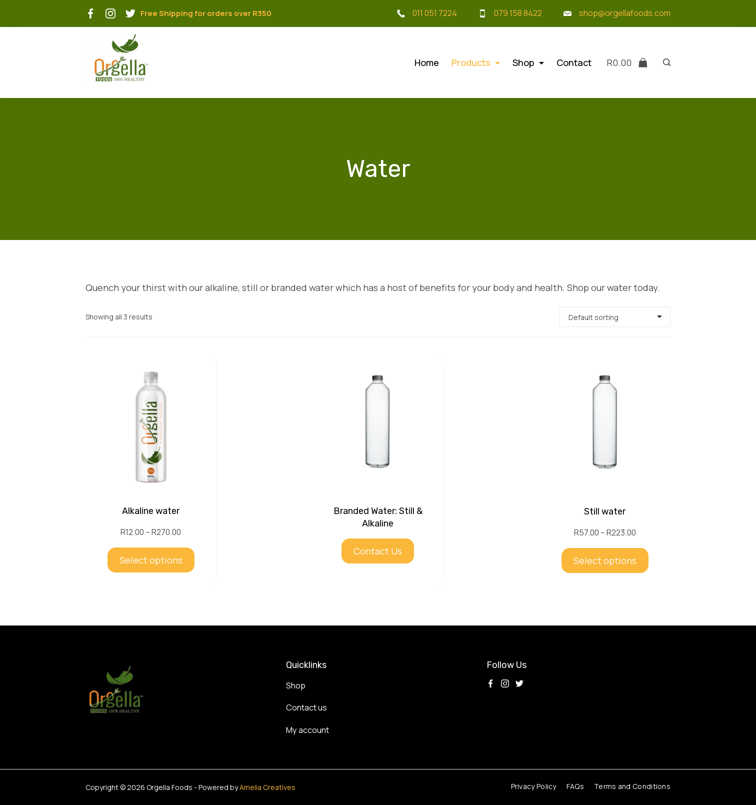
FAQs (575, 786)
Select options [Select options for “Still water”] (605, 560)
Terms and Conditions (632, 786)
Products (476, 62)
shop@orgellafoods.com (624, 13)
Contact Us (378, 551)
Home (426, 62)
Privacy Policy (533, 786)
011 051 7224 (434, 13)
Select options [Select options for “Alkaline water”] (151, 560)
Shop (528, 62)
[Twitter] (131, 13)
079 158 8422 (518, 13)
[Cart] (627, 62)
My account (307, 730)
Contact (574, 62)
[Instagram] (111, 13)
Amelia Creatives (268, 787)
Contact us (306, 707)
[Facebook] (91, 13)
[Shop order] (615, 317)
